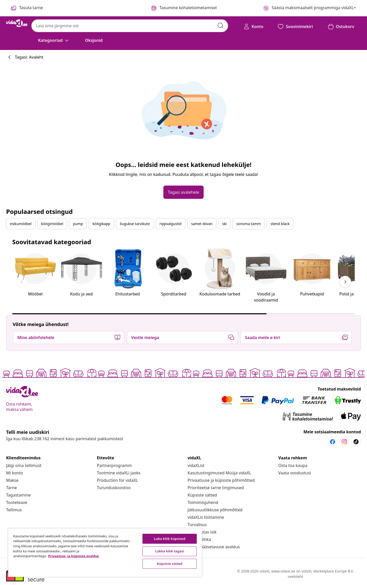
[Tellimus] (14, 510)
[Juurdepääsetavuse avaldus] (214, 547)
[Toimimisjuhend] (203, 502)
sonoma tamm (248, 223)
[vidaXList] (196, 465)
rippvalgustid (170, 223)
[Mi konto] (14, 473)
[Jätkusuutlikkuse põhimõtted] (215, 510)
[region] (105, 552)
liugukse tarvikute (135, 223)
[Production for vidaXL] (117, 480)
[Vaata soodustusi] (294, 473)
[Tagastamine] (18, 495)
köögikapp (101, 223)
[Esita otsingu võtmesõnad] (220, 25)
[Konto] (253, 26)
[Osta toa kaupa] (292, 465)
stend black (280, 223)
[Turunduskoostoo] (113, 487)
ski (224, 223)
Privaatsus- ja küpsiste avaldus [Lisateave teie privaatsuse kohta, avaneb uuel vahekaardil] (73, 556)
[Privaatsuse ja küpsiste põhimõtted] (221, 480)
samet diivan (202, 223)
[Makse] (12, 480)
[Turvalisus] (197, 524)
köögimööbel (52, 223)
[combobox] (129, 25)
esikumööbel (21, 223)
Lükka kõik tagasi (169, 551)
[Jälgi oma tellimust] (24, 465)
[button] (93, 40)
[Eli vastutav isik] (202, 532)
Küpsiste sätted (202, 495)
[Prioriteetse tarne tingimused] (216, 487)
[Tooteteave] (16, 502)
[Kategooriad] (53, 40)
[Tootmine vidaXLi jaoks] (118, 473)
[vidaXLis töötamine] (206, 517)
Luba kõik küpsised (170, 538)
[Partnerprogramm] (114, 465)
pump (78, 223)
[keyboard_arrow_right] (345, 282)
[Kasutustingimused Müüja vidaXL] (219, 473)
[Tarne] (11, 487)
